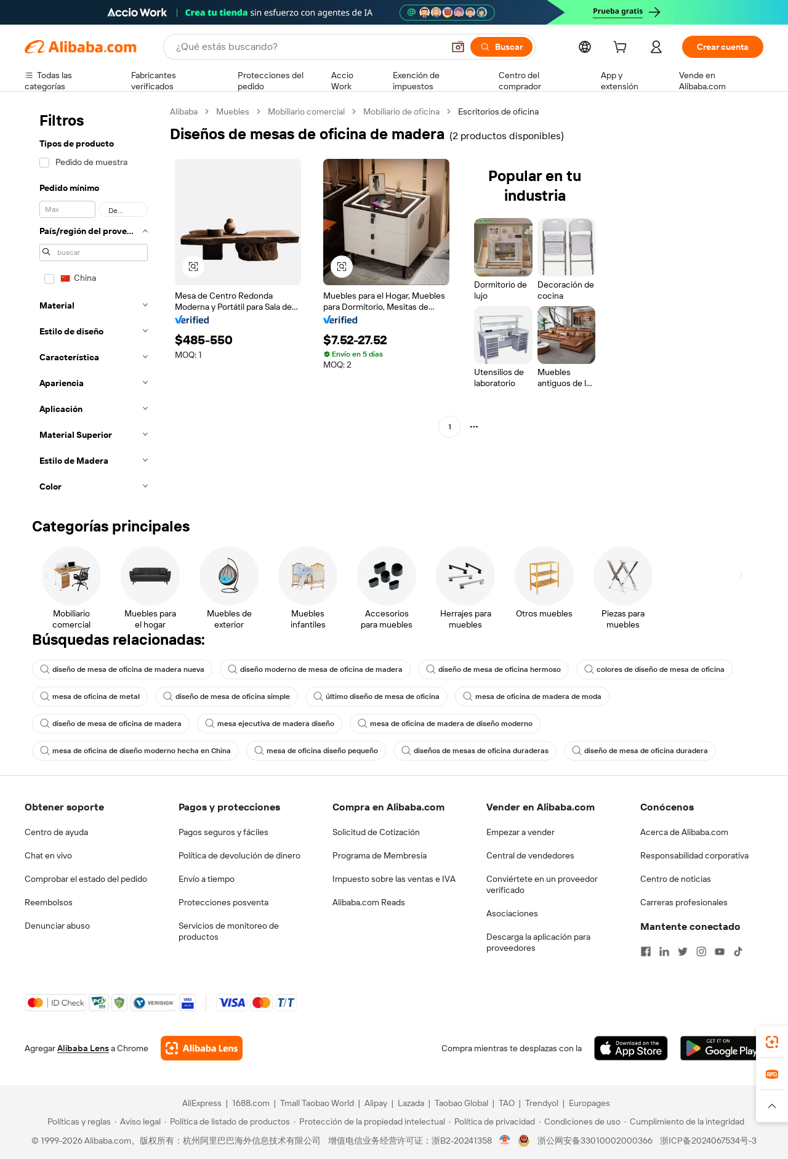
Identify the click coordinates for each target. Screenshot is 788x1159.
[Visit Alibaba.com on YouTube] (719, 951)
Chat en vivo (48, 855)
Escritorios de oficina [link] (498, 111)
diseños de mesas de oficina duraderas (475, 751)
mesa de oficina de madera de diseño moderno (445, 724)
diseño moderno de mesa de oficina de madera (315, 669)
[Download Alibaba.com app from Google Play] (721, 1048)
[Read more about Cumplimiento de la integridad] (684, 1121)
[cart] (622, 49)
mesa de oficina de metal (90, 696)
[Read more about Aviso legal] (138, 1121)
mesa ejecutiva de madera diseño (269, 724)
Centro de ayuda (56, 832)
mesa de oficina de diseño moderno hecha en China (135, 751)
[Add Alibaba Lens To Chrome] (202, 1048)
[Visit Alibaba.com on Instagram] (701, 951)
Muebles (232, 111)
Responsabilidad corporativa (694, 855)
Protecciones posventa (223, 902)
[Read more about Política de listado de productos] (227, 1121)
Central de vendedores (530, 855)
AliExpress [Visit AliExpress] (202, 1103)
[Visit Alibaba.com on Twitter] (682, 951)
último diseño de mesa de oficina (376, 696)
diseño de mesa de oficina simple (226, 696)
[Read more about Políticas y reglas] (77, 1121)
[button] (458, 46)
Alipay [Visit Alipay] (375, 1103)
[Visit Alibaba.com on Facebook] (645, 951)
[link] (772, 1042)
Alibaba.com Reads (368, 902)
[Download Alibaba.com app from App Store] (631, 1048)
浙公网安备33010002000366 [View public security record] (595, 1140)
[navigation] (93, 303)
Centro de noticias (675, 879)
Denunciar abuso (57, 926)
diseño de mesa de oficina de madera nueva (122, 669)
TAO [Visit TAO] (507, 1103)
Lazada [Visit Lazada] (411, 1103)
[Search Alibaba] (308, 47)
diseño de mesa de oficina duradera (640, 751)
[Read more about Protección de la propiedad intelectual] (369, 1121)
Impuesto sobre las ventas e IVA (394, 879)
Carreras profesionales (684, 902)
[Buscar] (501, 47)
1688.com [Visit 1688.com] (251, 1103)
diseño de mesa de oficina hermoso (493, 669)
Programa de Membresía (379, 855)
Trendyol (541, 1103)
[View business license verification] (505, 1140)
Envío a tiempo (207, 879)
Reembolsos (49, 902)
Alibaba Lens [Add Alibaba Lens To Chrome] (83, 1048)
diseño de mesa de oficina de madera (111, 724)
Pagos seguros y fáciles (223, 832)
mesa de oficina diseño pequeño (316, 751)
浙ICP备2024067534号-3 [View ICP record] (708, 1140)
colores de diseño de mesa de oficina (654, 669)
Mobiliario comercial (306, 111)
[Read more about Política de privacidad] (492, 1121)
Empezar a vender (520, 832)
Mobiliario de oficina (401, 111)
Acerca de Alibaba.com (684, 832)
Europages (589, 1103)
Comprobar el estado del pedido (86, 879)
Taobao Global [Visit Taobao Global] (461, 1103)
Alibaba (184, 111)
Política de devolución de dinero (239, 855)
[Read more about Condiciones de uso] (580, 1121)
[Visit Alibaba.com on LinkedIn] (664, 951)
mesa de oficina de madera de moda (532, 696)
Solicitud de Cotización (376, 832)
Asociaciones (512, 913)
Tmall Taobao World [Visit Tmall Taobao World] (317, 1103)
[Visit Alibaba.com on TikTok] (738, 951)
